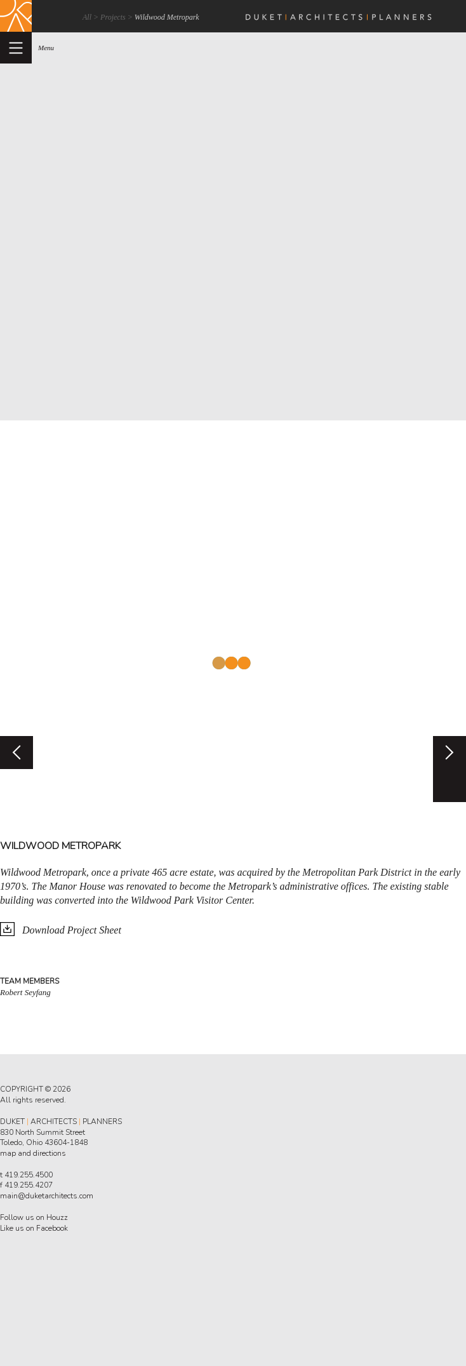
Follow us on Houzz (34, 1217)
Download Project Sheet (71, 930)
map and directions (33, 1153)
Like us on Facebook (34, 1228)
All (87, 17)
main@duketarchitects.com (46, 1196)
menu (46, 47)
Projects (113, 17)
